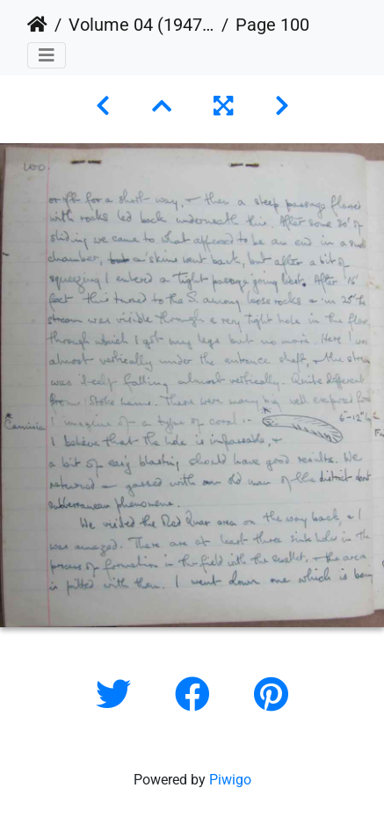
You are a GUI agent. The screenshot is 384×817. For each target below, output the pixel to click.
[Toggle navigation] (46, 55)
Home (37, 24)
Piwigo (230, 779)
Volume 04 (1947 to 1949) (141, 24)
